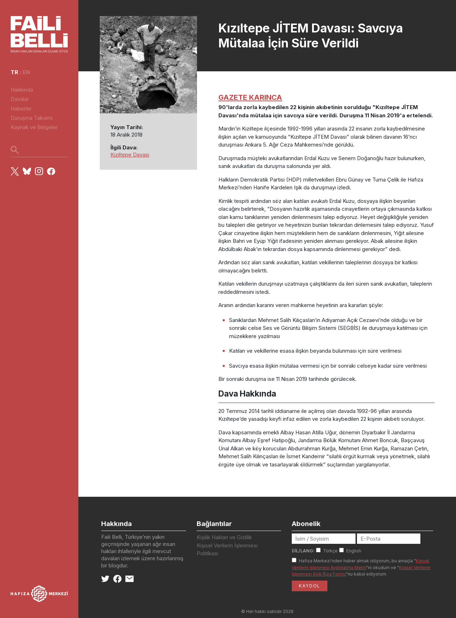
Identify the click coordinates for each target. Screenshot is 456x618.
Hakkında (22, 89)
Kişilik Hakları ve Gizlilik (224, 537)
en (26, 72)
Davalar (20, 99)
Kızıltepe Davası (129, 154)
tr (14, 72)
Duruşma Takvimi (31, 117)
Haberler (21, 108)
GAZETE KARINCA (250, 97)
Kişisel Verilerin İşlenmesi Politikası (227, 549)
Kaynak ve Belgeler (34, 127)
